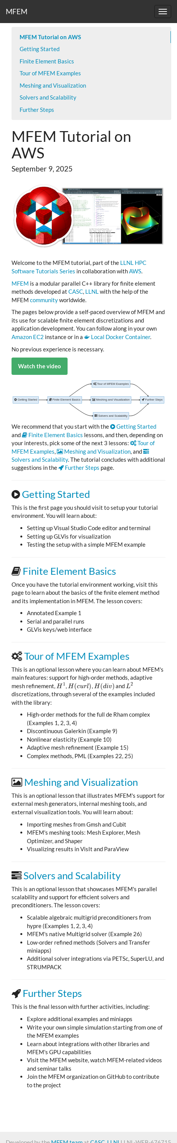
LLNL (92, 291)
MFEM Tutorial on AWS (50, 36)
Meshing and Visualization (53, 85)
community (44, 299)
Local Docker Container (117, 336)
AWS (135, 271)
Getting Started (40, 48)
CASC (75, 291)
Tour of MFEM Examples (50, 73)
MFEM (16, 11)
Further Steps (37, 109)
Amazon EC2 (28, 336)
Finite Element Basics (47, 61)
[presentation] (61, 685)
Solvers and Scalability (48, 97)
